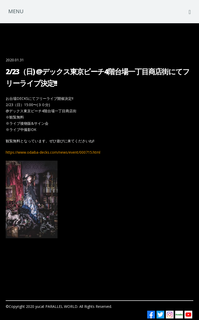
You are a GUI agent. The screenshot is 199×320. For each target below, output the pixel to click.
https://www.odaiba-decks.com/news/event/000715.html (53, 152)
